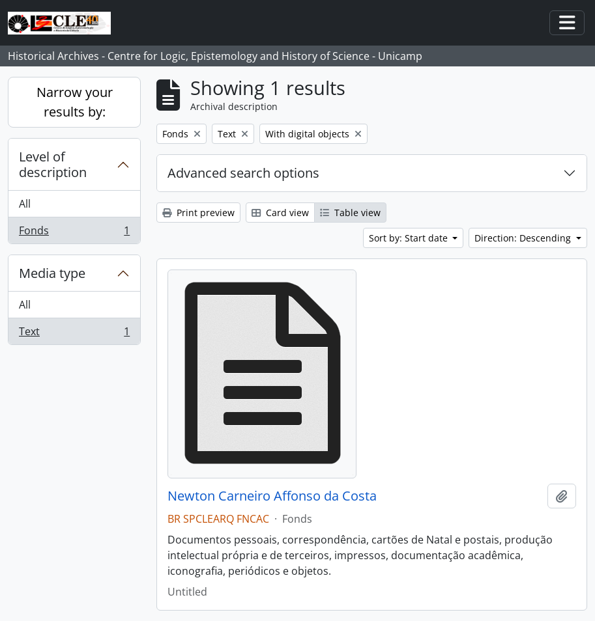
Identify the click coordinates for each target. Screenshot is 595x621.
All (25, 204)
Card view (280, 212)
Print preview (198, 212)
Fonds (74, 233)
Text (74, 334)
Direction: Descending (523, 238)
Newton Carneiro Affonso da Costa (272, 496)
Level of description (53, 164)
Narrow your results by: (74, 101)
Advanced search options (243, 173)
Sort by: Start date (409, 238)
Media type (52, 273)
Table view (350, 212)
